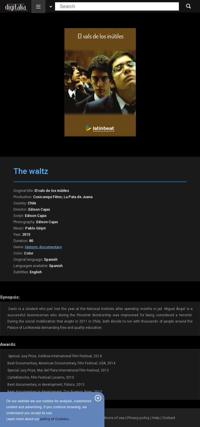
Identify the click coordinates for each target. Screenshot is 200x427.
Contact (168, 418)
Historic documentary (43, 247)
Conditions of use (110, 418)
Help (156, 418)
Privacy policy (138, 418)
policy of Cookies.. (55, 419)
